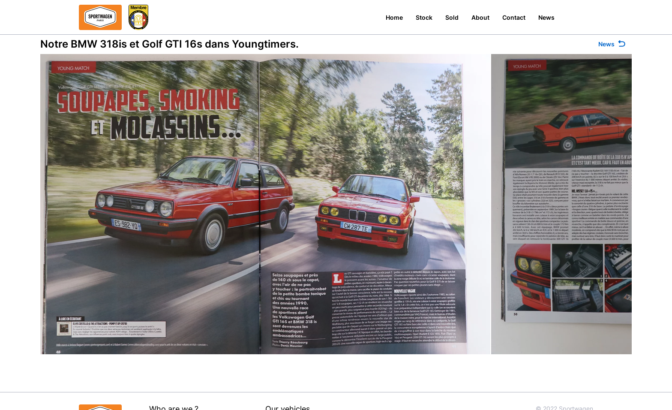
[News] (612, 44)
